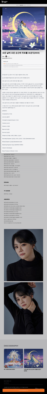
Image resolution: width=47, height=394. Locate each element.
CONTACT (29, 5)
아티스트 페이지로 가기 (23, 390)
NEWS (25, 5)
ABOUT (17, 5)
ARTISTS (21, 5)
